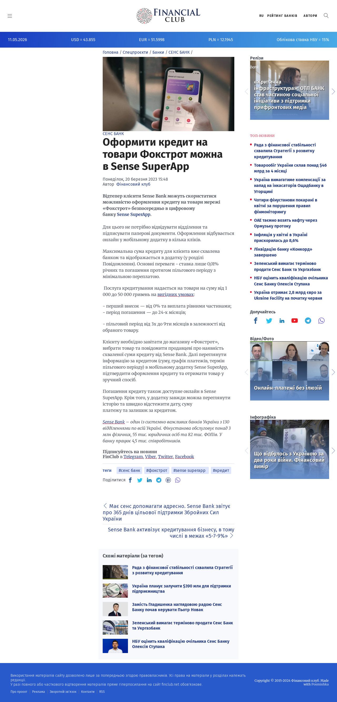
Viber (150, 456)
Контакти (88, 692)
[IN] (149, 480)
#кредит (221, 470)
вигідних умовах (175, 294)
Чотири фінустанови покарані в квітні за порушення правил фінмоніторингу (285, 205)
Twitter (165, 456)
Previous (246, 90)
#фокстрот (156, 470)
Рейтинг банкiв (282, 16)
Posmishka (320, 684)
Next (333, 90)
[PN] (168, 480)
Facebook (184, 456)
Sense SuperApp (133, 214)
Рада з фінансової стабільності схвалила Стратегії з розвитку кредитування (182, 570)
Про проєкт (19, 692)
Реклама (38, 692)
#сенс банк (129, 470)
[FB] (130, 480)
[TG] (158, 480)
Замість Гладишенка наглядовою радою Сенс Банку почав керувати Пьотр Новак (177, 607)
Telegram (133, 456)
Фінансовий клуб (133, 184)
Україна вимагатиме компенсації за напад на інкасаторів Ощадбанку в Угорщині (290, 185)
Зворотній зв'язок (63, 692)
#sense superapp (190, 470)
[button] (326, 15)
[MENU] (9, 16)
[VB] (177, 480)
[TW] (139, 480)
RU (261, 16)
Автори (311, 16)
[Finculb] (256, 321)
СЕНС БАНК (113, 133)
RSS (102, 692)
